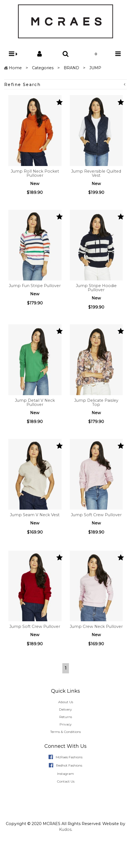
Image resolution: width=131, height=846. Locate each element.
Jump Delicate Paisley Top (96, 402)
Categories (43, 67)
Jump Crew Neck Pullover (96, 626)
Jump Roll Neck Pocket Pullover (35, 173)
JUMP (95, 67)
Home (15, 67)
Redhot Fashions (69, 765)
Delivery (65, 709)
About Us (65, 702)
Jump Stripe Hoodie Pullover (96, 287)
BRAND (71, 67)
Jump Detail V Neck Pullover (35, 402)
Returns (65, 717)
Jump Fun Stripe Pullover (35, 285)
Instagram (65, 774)
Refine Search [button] (65, 84)
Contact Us (65, 781)
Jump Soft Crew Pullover (96, 514)
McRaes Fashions (69, 757)
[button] (13, 54)
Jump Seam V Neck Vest (35, 514)
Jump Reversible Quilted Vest (96, 173)
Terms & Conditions (65, 732)
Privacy (66, 724)
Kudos (65, 829)
